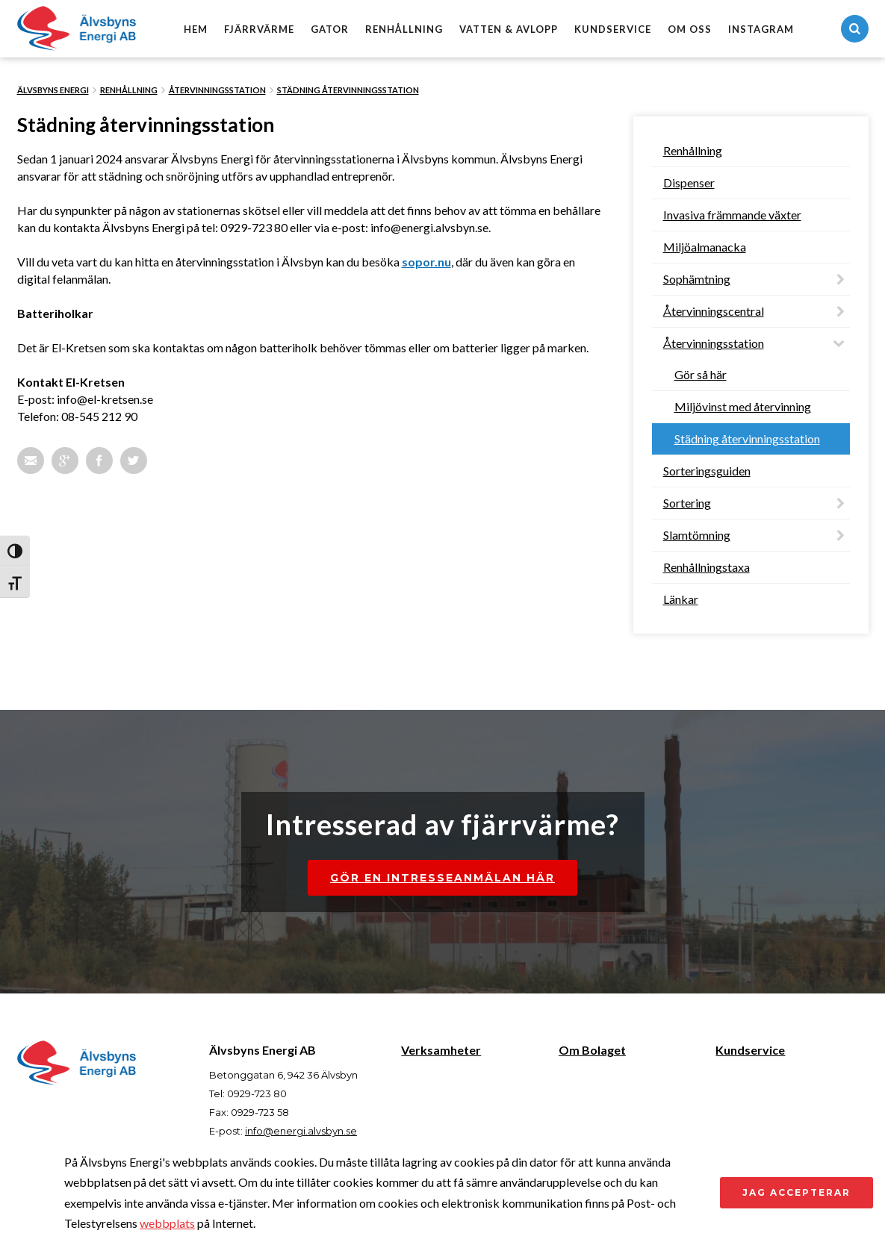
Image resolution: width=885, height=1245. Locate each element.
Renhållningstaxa (706, 567)
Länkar (680, 599)
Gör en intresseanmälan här (442, 877)
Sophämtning (696, 279)
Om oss (690, 29)
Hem (196, 29)
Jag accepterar (796, 1192)
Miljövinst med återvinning (742, 406)
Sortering (687, 503)
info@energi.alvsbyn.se (301, 1131)
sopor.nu (426, 262)
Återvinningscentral (713, 311)
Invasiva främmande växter (732, 215)
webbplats (167, 1223)
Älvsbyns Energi (53, 90)
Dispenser (689, 182)
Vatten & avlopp (508, 29)
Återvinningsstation (217, 90)
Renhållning (404, 29)
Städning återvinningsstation (348, 90)
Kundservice (612, 29)
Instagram (761, 29)
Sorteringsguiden (707, 471)
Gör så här (700, 374)
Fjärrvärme (259, 29)
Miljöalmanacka (704, 247)
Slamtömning (696, 535)
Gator (330, 29)
